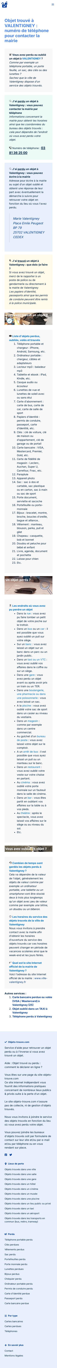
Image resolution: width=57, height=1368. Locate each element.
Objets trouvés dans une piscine (22, 1198)
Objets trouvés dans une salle (20, 1174)
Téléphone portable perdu (19, 1239)
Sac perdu (10, 1254)
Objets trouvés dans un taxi (19, 1208)
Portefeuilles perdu (15, 1259)
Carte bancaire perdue (17, 1303)
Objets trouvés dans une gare (20, 1179)
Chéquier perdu (13, 1278)
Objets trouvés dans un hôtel (20, 1184)
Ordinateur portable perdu (19, 1283)
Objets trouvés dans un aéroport (22, 1213)
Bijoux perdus (12, 1274)
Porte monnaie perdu (16, 1264)
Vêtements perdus (14, 1249)
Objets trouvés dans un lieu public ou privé (28, 1203)
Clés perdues (12, 1244)
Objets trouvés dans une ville (20, 1169)
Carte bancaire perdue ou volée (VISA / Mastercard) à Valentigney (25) (32, 1001)
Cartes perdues (13, 1326)
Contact (9, 1350)
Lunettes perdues (14, 1269)
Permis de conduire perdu (19, 1288)
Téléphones (11, 1331)
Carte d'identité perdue (17, 1293)
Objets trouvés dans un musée (21, 1193)
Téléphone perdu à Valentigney (32, 1016)
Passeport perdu (13, 1298)
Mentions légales (14, 1355)
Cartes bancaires (14, 1321)
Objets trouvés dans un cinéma (21, 1188)
